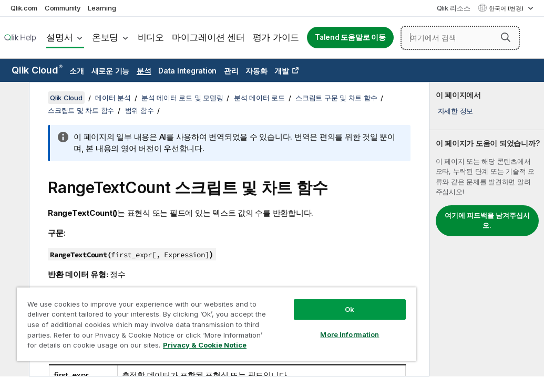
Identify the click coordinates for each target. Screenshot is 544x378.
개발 (281, 70)
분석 (144, 70)
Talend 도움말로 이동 (350, 37)
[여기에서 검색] (460, 38)
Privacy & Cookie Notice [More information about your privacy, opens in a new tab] (101, 347)
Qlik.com (24, 8)
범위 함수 (139, 110)
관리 (231, 70)
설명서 (59, 37)
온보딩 (105, 37)
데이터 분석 (113, 97)
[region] (174, 315)
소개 (76, 70)
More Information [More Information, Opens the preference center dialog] (278, 316)
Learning (102, 8)
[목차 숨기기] (13, 98)
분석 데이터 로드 (259, 97)
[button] (506, 37)
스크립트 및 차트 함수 (81, 110)
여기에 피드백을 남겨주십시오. (487, 220)
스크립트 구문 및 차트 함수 (336, 97)
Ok (278, 291)
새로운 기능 (110, 70)
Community (63, 8)
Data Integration (187, 70)
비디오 (151, 37)
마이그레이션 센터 (208, 37)
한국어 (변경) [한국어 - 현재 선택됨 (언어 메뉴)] (507, 8)
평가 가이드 (276, 37)
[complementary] (486, 229)
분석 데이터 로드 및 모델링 (182, 97)
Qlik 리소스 (453, 8)
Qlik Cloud (37, 70)
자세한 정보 (456, 111)
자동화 (256, 70)
